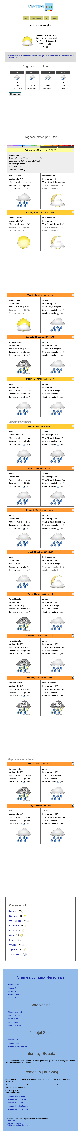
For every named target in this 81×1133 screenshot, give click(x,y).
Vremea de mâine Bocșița (18, 1106)
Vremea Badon (14, 984)
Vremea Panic (13, 998)
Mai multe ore (15, 94)
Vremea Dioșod (14, 991)
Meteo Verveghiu (14, 1025)
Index (25, 18)
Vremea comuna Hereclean (40, 977)
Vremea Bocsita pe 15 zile (18, 1109)
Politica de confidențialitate (17, 1125)
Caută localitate (36, 18)
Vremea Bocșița (14, 988)
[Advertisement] (40, 114)
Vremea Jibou (13, 1043)
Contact (54, 18)
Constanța (14, 925)
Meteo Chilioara (14, 1015)
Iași (11, 940)
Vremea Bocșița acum (16, 1096)
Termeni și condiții (14, 1123)
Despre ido (11, 1121)
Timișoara (14, 954)
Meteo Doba (13, 1022)
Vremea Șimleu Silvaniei (17, 1046)
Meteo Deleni (13, 1019)
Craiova (13, 930)
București (14, 916)
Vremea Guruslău (15, 995)
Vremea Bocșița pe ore (17, 1099)
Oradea (12, 944)
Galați (12, 935)
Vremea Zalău (13, 1040)
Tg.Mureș (13, 949)
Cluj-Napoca (15, 920)
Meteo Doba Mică (15, 1012)
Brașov (12, 911)
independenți (22, 1087)
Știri (46, 18)
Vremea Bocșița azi (15, 1103)
